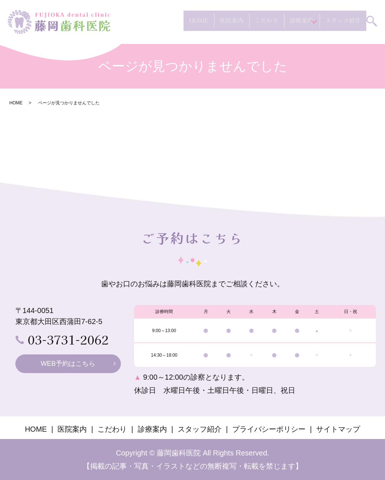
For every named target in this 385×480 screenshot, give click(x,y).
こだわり (264, 23)
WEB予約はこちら (68, 363)
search (371, 24)
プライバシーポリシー (269, 429)
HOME (200, 23)
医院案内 (231, 23)
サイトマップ (338, 429)
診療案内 (297, 23)
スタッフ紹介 (343, 23)
